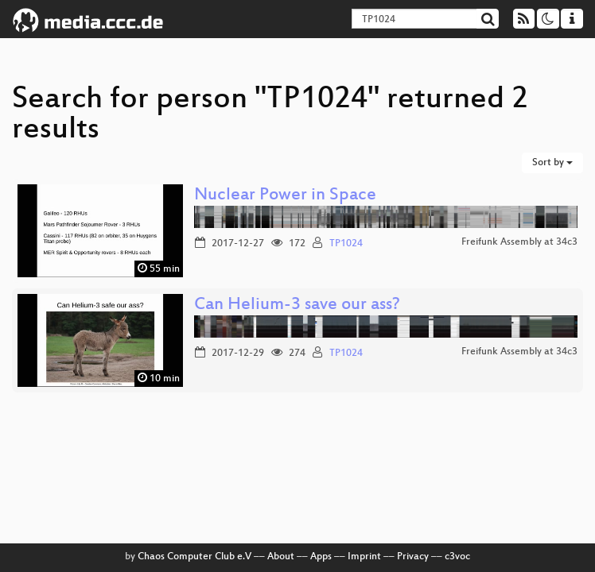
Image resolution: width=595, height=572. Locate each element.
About (280, 556)
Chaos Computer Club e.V (194, 556)
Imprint (364, 556)
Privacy (413, 556)
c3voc (457, 556)
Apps (321, 556)
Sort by (552, 162)
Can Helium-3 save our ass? (297, 305)
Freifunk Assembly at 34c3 (519, 242)
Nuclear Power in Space (285, 196)
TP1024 (346, 243)
